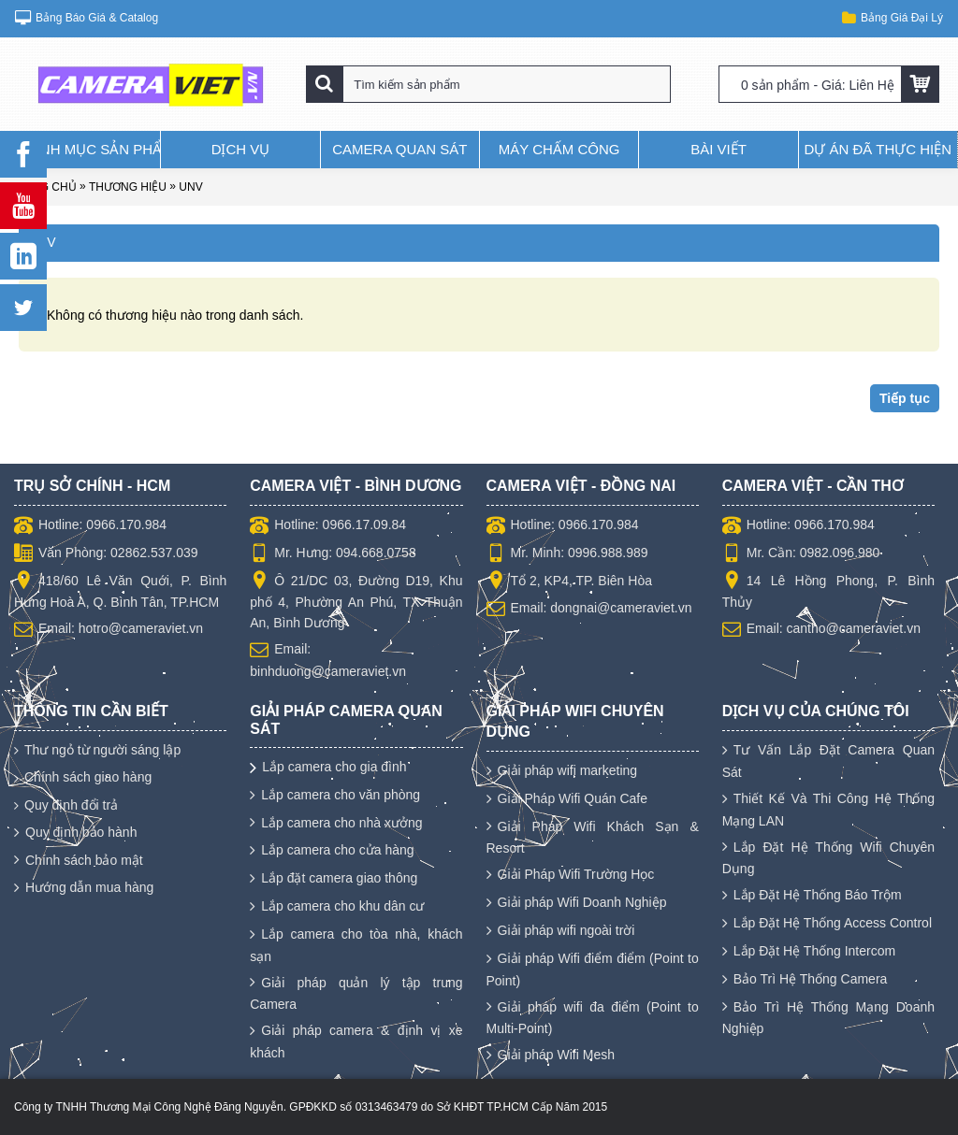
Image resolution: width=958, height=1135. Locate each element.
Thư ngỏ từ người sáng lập (97, 750)
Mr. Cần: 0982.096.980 (801, 554)
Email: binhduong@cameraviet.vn (328, 659)
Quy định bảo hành (75, 833)
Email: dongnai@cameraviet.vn (589, 609)
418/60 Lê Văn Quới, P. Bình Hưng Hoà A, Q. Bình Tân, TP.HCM (120, 590)
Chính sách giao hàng (83, 777)
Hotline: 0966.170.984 (90, 526)
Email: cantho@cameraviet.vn (821, 630)
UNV (190, 187)
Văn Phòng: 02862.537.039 (106, 554)
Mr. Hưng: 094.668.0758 (332, 554)
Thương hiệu (128, 187)
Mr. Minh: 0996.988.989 (567, 554)
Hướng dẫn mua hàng (83, 888)
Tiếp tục (904, 398)
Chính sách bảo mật (78, 861)
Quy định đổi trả (66, 805)
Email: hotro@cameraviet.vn (108, 630)
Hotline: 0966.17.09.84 (328, 526)
